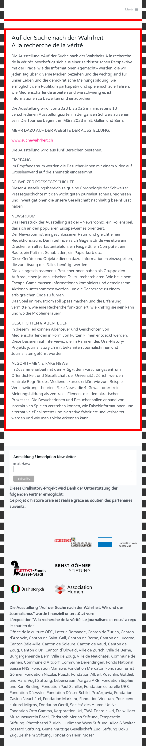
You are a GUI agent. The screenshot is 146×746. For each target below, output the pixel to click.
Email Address (21, 463)
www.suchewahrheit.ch (32, 140)
